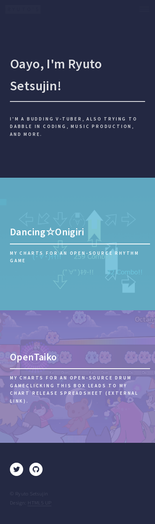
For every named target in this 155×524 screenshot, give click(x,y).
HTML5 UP (39, 502)
